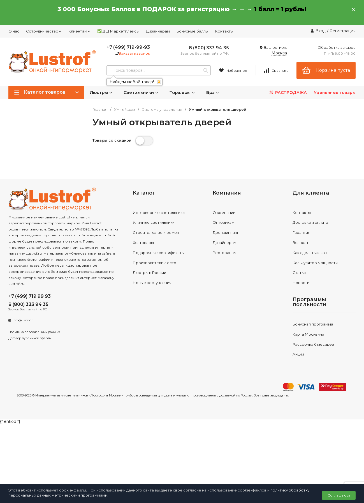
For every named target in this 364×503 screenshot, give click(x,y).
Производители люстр (154, 262)
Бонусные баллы (192, 31)
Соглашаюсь (339, 495)
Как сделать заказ (310, 252)
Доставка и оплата (310, 222)
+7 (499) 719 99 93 (29, 296)
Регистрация (343, 30)
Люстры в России (149, 272)
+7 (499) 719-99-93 (128, 47)
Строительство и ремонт (157, 232)
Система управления (162, 109)
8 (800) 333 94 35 (209, 47)
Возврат (301, 242)
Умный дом (124, 109)
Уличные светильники (154, 222)
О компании (224, 212)
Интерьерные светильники (159, 212)
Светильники (141, 92)
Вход (321, 30)
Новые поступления (152, 282)
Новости (301, 282)
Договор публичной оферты (30, 338)
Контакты (224, 31)
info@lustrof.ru (23, 320)
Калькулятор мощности (315, 262)
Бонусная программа (313, 324)
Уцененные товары (335, 92)
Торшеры (182, 92)
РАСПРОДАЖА (287, 92)
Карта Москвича (308, 334)
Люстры (101, 92)
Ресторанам (225, 252)
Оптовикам (223, 222)
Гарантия (301, 232)
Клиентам (79, 31)
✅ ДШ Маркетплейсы (118, 31)
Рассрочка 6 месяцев (313, 344)
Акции (298, 354)
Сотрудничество (44, 31)
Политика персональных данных (34, 332)
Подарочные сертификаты (158, 252)
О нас (13, 31)
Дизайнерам (158, 31)
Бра (212, 92)
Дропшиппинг (226, 232)
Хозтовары (143, 242)
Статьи (299, 272)
